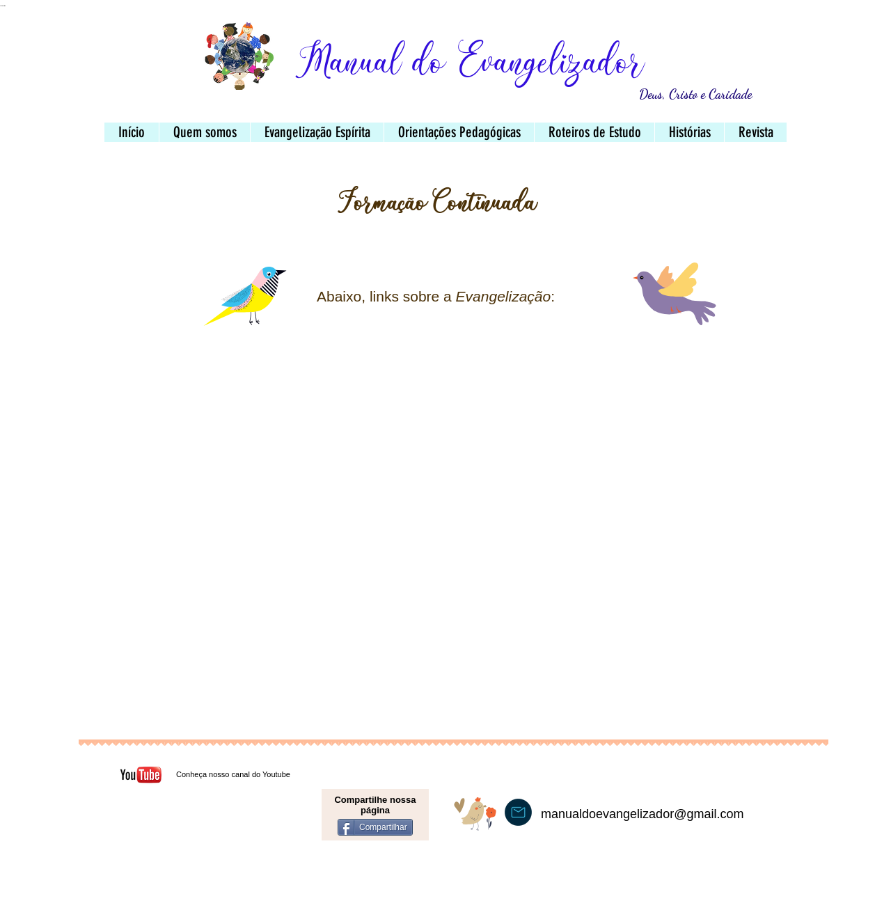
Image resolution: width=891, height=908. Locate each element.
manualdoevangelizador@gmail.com (642, 814)
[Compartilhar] (375, 827)
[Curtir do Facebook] (210, 846)
